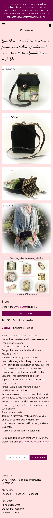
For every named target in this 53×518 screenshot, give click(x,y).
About (13, 479)
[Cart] (49, 25)
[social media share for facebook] (3, 320)
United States (21, 307)
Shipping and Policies (30, 479)
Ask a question (26, 320)
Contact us (7, 483)
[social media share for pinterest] (14, 320)
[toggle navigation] (3, 24)
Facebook (7, 494)
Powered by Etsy (11, 512)
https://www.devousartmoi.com (33, 441)
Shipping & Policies (23, 328)
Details (6, 328)
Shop (5, 479)
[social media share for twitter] (8, 320)
